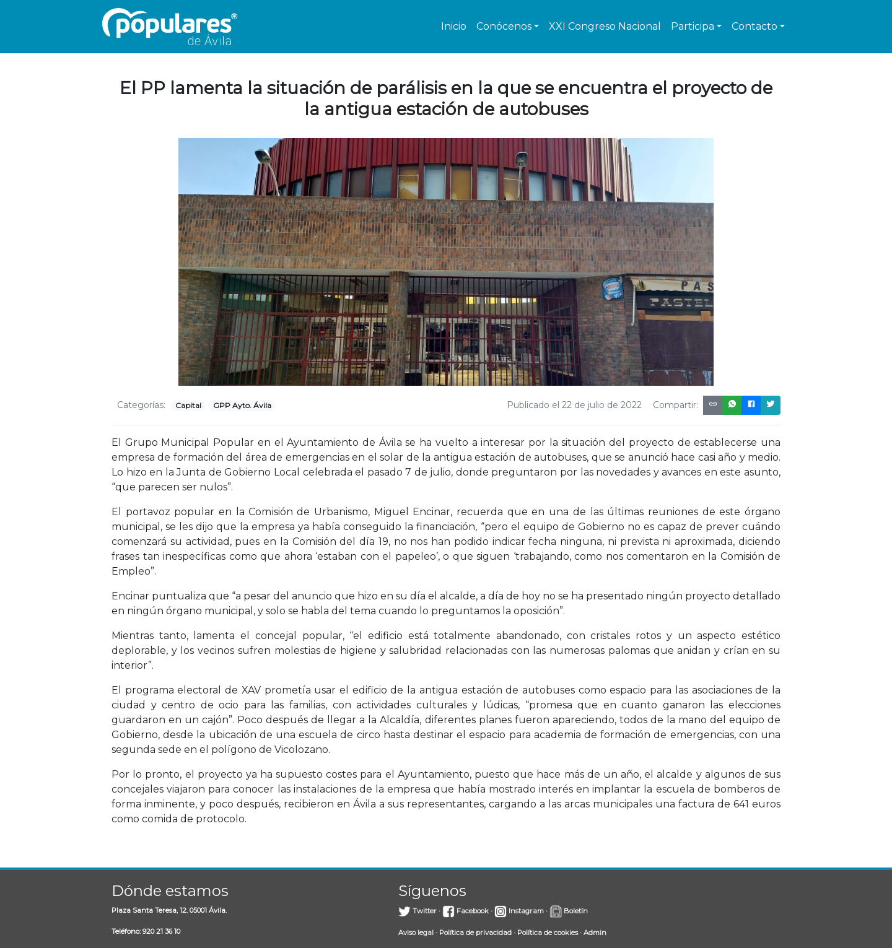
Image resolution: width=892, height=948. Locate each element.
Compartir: (675, 405)
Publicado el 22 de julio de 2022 (574, 405)
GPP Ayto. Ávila (242, 405)
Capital (188, 405)
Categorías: (141, 405)
